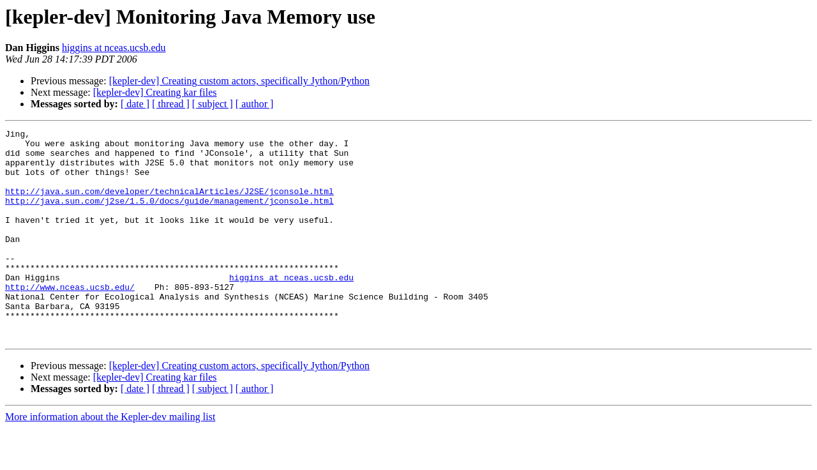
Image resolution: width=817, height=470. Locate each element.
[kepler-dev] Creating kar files (155, 92)
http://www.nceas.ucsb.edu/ (70, 319)
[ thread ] (171, 103)
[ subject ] (212, 103)
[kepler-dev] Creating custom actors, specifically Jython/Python (239, 80)
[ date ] (135, 103)
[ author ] (255, 103)
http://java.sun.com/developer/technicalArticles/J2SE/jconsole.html (169, 204)
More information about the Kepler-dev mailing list (110, 458)
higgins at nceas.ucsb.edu (114, 47)
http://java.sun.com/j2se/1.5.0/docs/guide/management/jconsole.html (169, 216)
